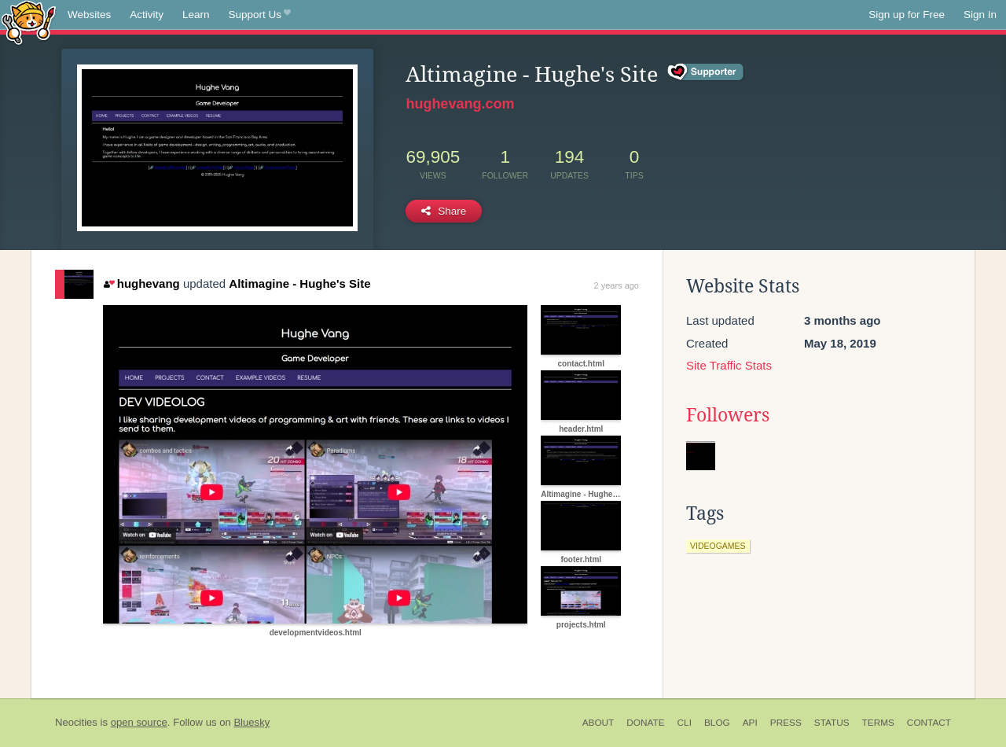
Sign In (980, 14)
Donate (645, 722)
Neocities (76, 722)
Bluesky (251, 722)
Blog (717, 722)
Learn (196, 14)
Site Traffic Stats (729, 365)
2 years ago (616, 285)
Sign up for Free (906, 14)
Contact (929, 722)
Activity (146, 14)
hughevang (141, 283)
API (750, 722)
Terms (878, 722)
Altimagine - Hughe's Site (299, 283)
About (598, 722)
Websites (89, 14)
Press (786, 722)
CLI (684, 722)
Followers (727, 415)
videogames (718, 545)
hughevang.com (460, 104)
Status (832, 722)
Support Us (260, 15)
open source (139, 722)
